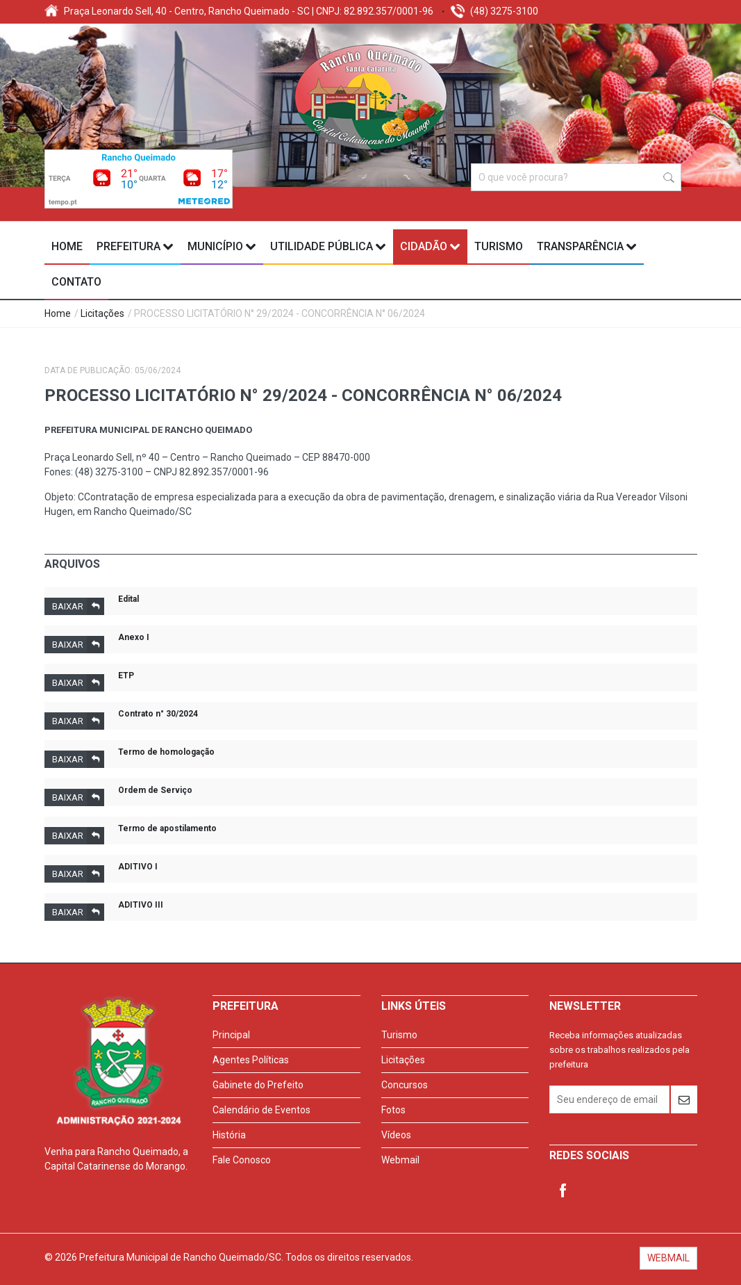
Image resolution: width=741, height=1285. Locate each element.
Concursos (404, 1084)
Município (222, 246)
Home (67, 246)
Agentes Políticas (251, 1059)
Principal (231, 1034)
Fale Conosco (242, 1159)
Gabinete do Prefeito (258, 1084)
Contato (76, 281)
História (229, 1134)
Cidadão (430, 246)
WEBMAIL (668, 1257)
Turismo (498, 246)
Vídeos (396, 1134)
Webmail (400, 1159)
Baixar (78, 606)
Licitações (102, 313)
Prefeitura (135, 246)
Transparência (587, 246)
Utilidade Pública (328, 246)
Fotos (393, 1109)
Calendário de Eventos (261, 1109)
